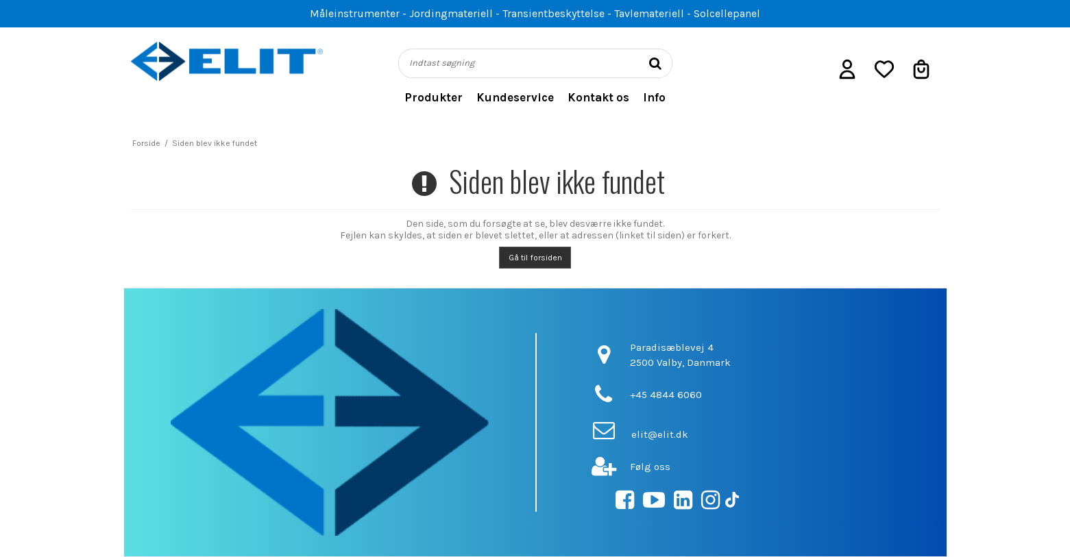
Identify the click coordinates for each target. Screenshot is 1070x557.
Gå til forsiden (535, 257)
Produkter (433, 97)
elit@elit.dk (659, 434)
